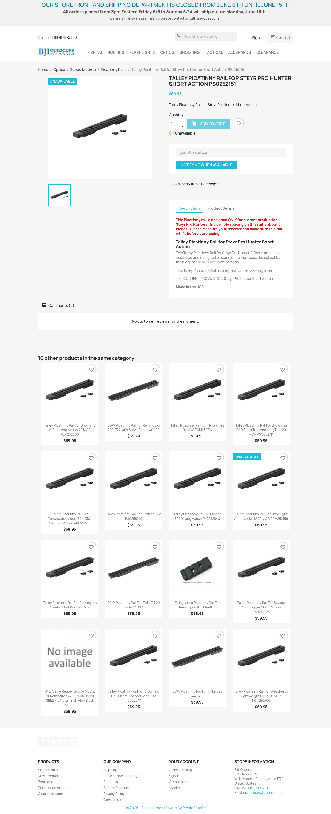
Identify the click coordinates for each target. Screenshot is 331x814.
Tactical (214, 52)
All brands (239, 52)
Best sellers (47, 782)
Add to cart (208, 124)
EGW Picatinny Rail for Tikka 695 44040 (197, 693)
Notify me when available (206, 164)
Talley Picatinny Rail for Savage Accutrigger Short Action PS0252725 (261, 607)
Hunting (115, 52)
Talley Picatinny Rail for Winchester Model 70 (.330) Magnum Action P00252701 (69, 518)
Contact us (112, 799)
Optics (167, 52)
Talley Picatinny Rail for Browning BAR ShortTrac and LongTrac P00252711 (133, 696)
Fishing (94, 52)
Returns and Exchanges (122, 776)
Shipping (110, 770)
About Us (110, 782)
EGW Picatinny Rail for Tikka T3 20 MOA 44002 (133, 604)
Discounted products (55, 788)
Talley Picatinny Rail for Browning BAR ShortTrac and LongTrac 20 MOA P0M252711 (261, 430)
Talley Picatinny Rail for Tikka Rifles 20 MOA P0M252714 (197, 427)
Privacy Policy (114, 793)
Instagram (73, 741)
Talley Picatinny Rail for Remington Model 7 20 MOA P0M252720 (70, 604)
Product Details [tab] (220, 208)
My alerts (176, 788)
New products (49, 776)
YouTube (63, 741)
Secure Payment (116, 788)
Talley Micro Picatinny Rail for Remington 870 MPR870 (197, 604)
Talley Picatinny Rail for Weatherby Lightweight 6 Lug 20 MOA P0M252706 (261, 696)
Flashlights (142, 52)
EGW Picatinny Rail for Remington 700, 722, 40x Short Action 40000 (133, 427)
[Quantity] (174, 124)
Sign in (174, 776)
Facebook (43, 741)
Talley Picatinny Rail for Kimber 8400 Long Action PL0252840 (197, 516)
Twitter (53, 741)
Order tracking (180, 770)
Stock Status (48, 770)
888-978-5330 (64, 37)
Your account (184, 761)
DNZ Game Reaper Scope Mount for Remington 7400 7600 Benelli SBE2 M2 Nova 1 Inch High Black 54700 (69, 698)
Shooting (190, 52)
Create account (181, 782)
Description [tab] (189, 208)
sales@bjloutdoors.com (267, 792)
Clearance (267, 52)
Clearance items (51, 793)
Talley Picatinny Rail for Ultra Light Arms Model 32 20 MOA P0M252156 (261, 516)
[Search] (206, 36)
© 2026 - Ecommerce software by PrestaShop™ (165, 808)
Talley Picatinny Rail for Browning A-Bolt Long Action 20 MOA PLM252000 (70, 430)
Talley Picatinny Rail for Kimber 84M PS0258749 (133, 516)
